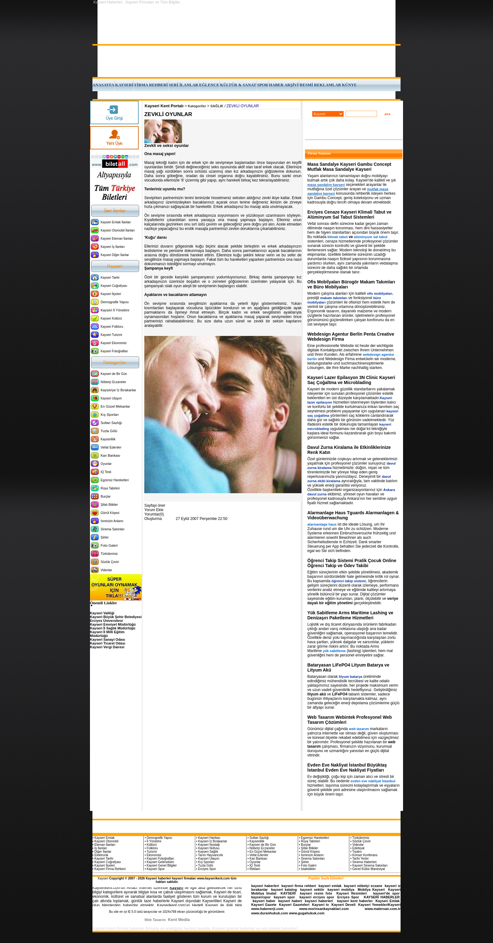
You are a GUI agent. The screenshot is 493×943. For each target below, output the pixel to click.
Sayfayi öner (154, 505)
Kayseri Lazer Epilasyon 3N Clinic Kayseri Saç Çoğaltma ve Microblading (351, 380)
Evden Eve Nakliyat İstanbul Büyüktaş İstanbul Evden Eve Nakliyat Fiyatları (347, 767)
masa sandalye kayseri (326, 185)
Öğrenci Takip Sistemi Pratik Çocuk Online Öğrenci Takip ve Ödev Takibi (351, 563)
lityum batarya (351, 676)
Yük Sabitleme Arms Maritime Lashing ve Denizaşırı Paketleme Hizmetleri (350, 615)
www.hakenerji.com (267, 909)
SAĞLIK (217, 106)
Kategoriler (197, 106)
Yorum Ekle (153, 510)
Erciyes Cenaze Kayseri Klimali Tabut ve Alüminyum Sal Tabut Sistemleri (349, 214)
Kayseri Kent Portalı (164, 105)
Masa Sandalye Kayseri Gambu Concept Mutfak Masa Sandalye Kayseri (349, 167)
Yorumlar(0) (154, 514)
